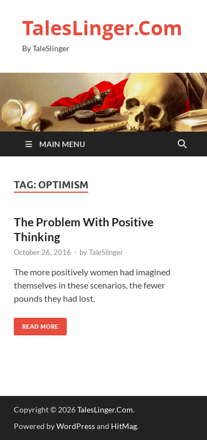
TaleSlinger (106, 252)
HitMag (124, 426)
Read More (36, 324)
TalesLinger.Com (102, 27)
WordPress (75, 426)
